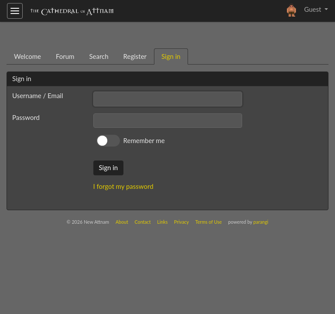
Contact (143, 222)
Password (26, 117)
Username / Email (37, 95)
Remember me (144, 140)
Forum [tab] (65, 56)
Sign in (108, 167)
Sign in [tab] (171, 56)
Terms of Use (208, 222)
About (122, 222)
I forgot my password (123, 186)
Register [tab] (135, 56)
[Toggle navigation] (15, 11)
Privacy (181, 222)
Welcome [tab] (27, 56)
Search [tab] (98, 56)
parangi (260, 222)
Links (162, 222)
